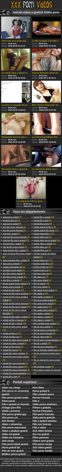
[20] (16, 283)
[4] (16, 237)
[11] (16, 373)
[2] (16, 317)
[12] (16, 240)
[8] (12, 224)
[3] (11, 220)
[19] (44, 217)
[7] (12, 217)
